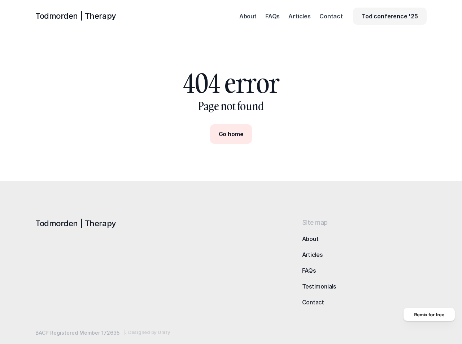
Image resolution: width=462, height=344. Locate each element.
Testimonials (319, 286)
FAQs (309, 270)
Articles (312, 254)
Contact (313, 302)
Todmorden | (75, 16)
